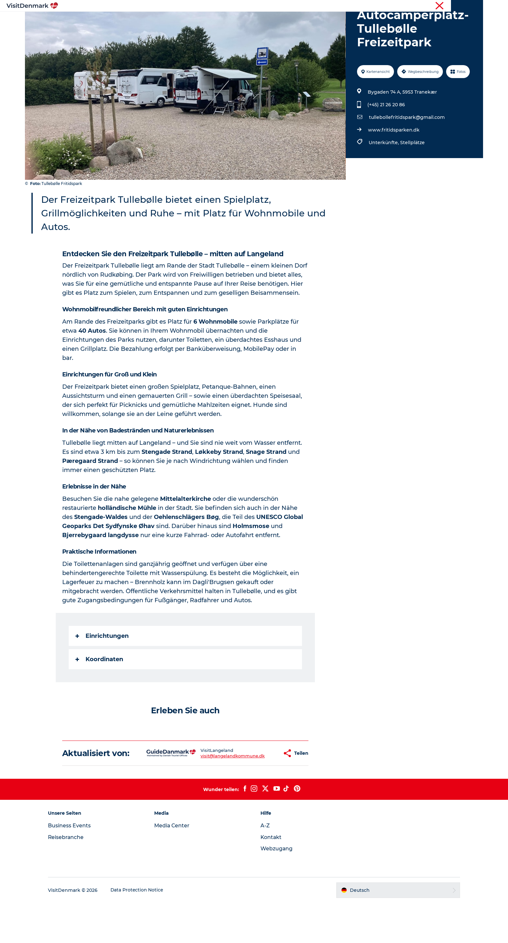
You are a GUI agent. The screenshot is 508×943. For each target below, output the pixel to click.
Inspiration (178, 21)
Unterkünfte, (384, 173)
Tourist (424, 6)
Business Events (74, 866)
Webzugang (276, 889)
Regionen (213, 21)
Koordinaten (99, 690)
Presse (476, 6)
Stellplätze (412, 173)
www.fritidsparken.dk (393, 161)
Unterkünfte (285, 21)
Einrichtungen (102, 666)
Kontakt (271, 877)
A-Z (265, 866)
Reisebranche (450, 6)
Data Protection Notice (142, 930)
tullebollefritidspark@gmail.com (406, 148)
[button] (258, 789)
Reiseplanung (326, 21)
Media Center (175, 866)
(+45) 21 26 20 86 (386, 135)
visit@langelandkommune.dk (212, 791)
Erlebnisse (247, 21)
